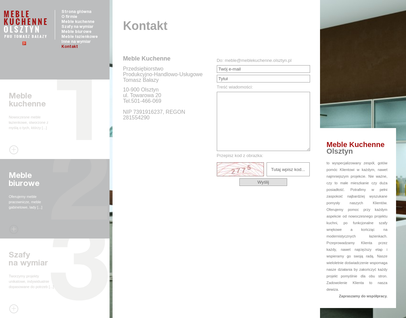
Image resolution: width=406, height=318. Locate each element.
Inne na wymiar (76, 42)
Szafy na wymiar (77, 27)
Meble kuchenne (78, 22)
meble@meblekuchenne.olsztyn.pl (258, 60)
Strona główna (76, 12)
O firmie (69, 17)
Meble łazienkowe (79, 37)
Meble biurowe (76, 32)
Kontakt (69, 47)
